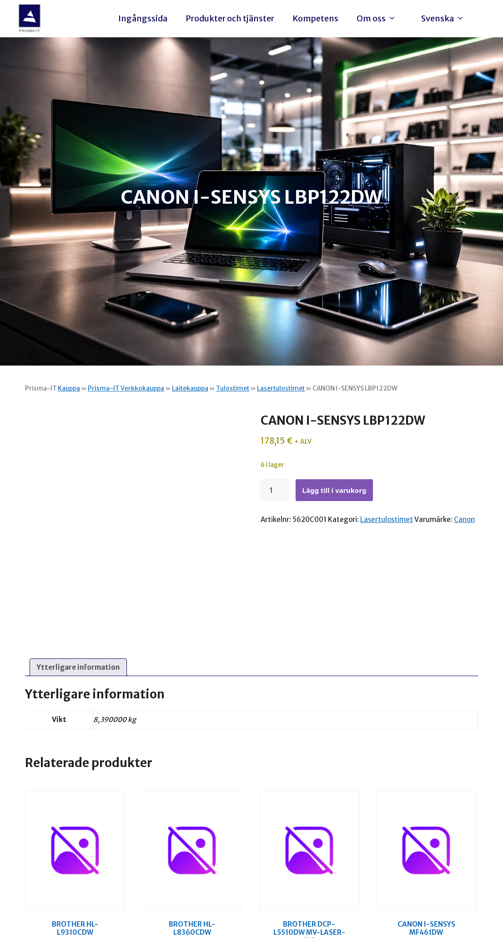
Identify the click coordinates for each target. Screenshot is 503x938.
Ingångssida (142, 18)
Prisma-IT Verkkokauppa (126, 388)
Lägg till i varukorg (334, 490)
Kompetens (315, 18)
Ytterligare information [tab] (78, 667)
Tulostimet (232, 388)
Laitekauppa (190, 388)
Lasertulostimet (281, 388)
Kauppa (69, 388)
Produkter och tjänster (230, 18)
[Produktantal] (275, 490)
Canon (464, 519)
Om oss (379, 18)
